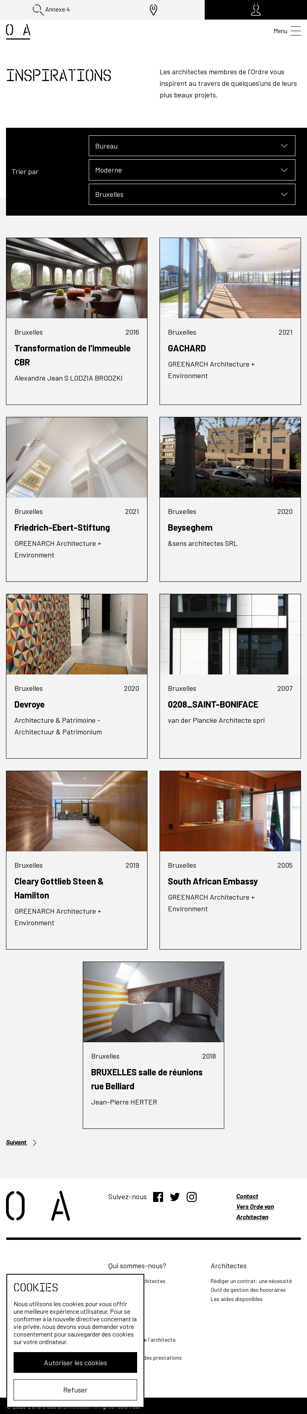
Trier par (25, 171)
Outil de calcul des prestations (145, 1357)
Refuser (70, 1389)
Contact (247, 1196)
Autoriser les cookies (70, 1362)
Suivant (22, 1142)
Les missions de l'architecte (141, 1339)
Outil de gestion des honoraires (248, 1289)
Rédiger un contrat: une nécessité (251, 1280)
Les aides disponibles (237, 1298)
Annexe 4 (51, 10)
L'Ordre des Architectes (136, 1280)
